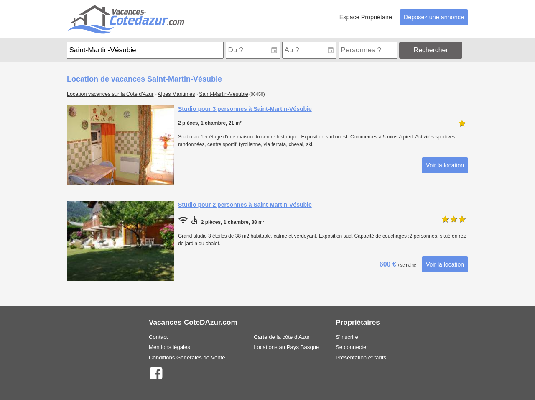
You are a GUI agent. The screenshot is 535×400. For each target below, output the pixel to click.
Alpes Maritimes (176, 94)
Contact (158, 337)
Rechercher (431, 50)
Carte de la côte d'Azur (282, 337)
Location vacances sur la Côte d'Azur (110, 94)
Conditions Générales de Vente (187, 357)
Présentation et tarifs (361, 357)
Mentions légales (169, 347)
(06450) (257, 94)
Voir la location (445, 165)
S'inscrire (347, 337)
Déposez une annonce (434, 17)
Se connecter (352, 347)
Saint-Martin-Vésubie (223, 94)
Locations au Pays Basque (286, 347)
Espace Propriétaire (365, 17)
